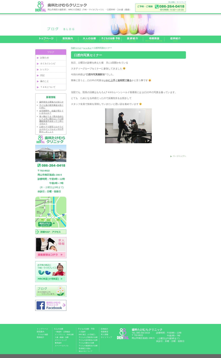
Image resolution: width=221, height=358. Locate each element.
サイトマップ (181, 2)
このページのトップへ (178, 156)
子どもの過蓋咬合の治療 (88, 346)
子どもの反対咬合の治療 (88, 340)
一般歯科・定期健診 (62, 332)
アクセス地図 (43, 334)
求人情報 (171, 2)
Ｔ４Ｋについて (47, 87)
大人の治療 (58, 329)
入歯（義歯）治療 (61, 337)
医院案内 (40, 332)
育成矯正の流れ (85, 348)
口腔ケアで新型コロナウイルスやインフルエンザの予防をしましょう (51, 129)
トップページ (42, 329)
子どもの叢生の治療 (86, 343)
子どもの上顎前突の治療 (88, 337)
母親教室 (104, 332)
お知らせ (44, 57)
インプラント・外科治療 (64, 334)
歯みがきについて (85, 351)
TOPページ (76, 48)
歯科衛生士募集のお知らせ (51, 102)
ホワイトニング (61, 340)
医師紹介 (40, 337)
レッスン (87, 48)
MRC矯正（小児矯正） (87, 334)
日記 (42, 75)
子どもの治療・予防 (86, 329)
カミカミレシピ (47, 63)
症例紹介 (104, 329)
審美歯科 (58, 343)
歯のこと (44, 81)
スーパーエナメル (61, 346)
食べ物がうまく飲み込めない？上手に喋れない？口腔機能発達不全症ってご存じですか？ (51, 120)
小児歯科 (82, 332)
